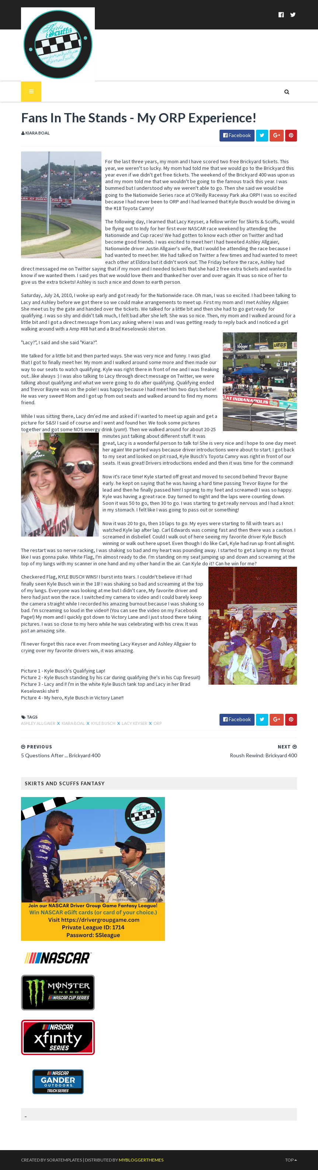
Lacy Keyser (135, 723)
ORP (157, 723)
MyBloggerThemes (141, 1160)
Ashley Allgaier (38, 723)
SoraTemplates (64, 1160)
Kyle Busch (103, 723)
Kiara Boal (74, 723)
